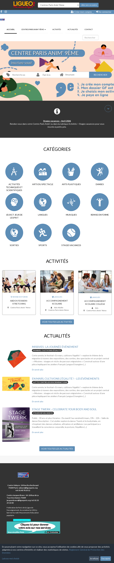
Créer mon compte (81, 11)
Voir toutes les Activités (57, 322)
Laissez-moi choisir (10, 558)
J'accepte (105, 558)
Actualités (73, 29)
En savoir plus (37, 369)
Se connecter (103, 11)
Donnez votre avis (21, 520)
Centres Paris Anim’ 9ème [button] (33, 29)
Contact (88, 29)
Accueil (12, 29)
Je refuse (94, 558)
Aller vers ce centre (89, 5)
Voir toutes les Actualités (57, 448)
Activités (56, 29)
